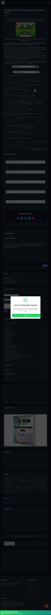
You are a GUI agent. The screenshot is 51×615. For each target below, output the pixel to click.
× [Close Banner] (48, 613)
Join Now (26, 315)
